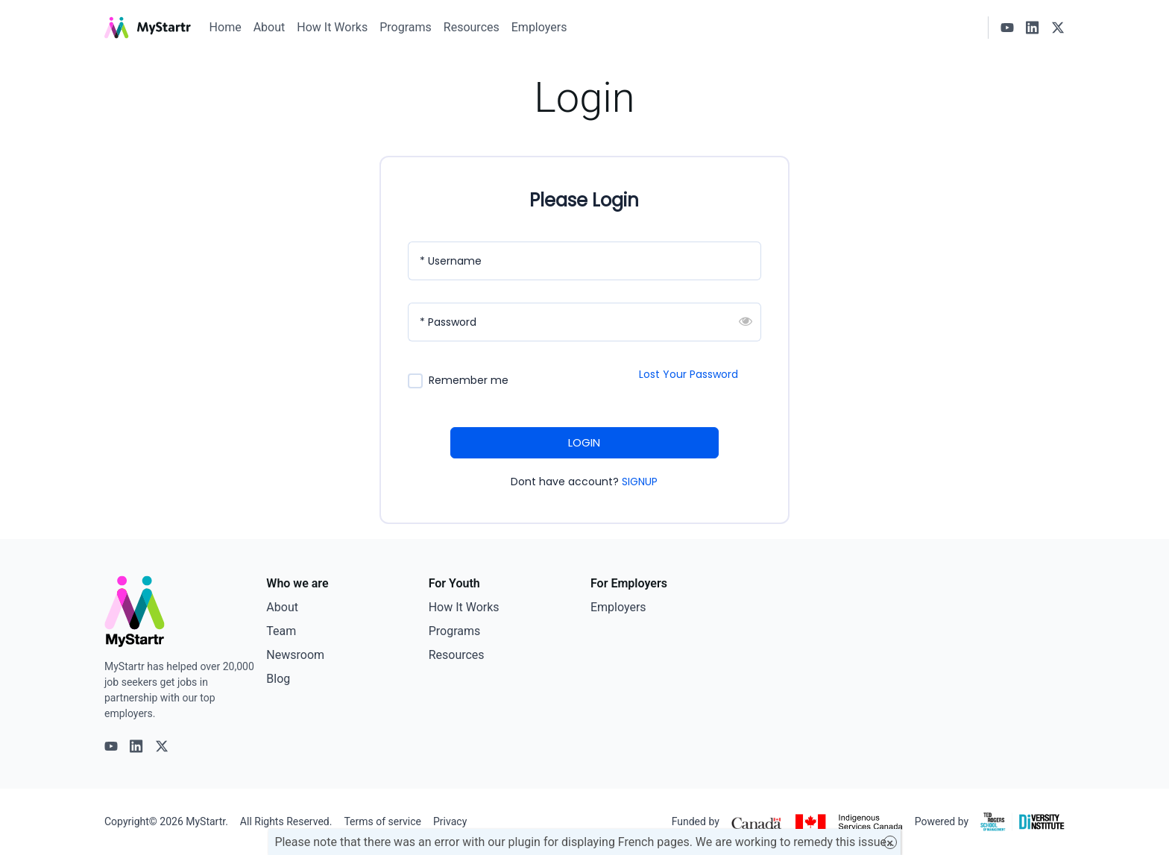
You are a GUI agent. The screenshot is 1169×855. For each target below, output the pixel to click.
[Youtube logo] (1007, 27)
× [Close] (889, 842)
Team (281, 631)
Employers (539, 27)
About (269, 27)
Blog (278, 679)
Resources (472, 27)
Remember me (468, 380)
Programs (405, 27)
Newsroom (295, 655)
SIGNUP (640, 481)
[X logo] (1058, 27)
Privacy (450, 821)
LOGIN (584, 442)
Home (225, 27)
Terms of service (382, 821)
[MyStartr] (148, 27)
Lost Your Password (688, 374)
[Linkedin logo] (1032, 27)
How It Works (332, 27)
